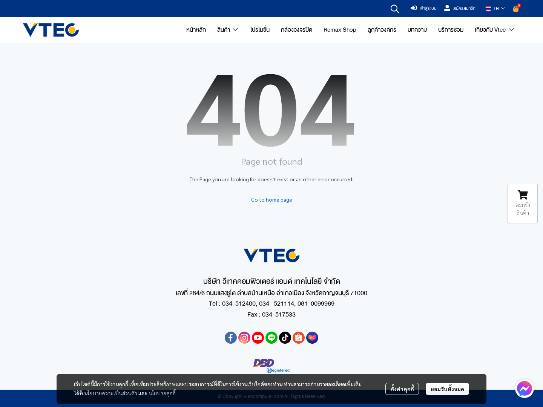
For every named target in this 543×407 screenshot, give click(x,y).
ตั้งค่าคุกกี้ (402, 389)
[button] (394, 8)
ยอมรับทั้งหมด (447, 389)
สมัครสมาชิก (460, 8)
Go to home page (271, 199)
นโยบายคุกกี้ (162, 393)
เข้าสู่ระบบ (424, 8)
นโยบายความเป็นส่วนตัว (110, 393)
